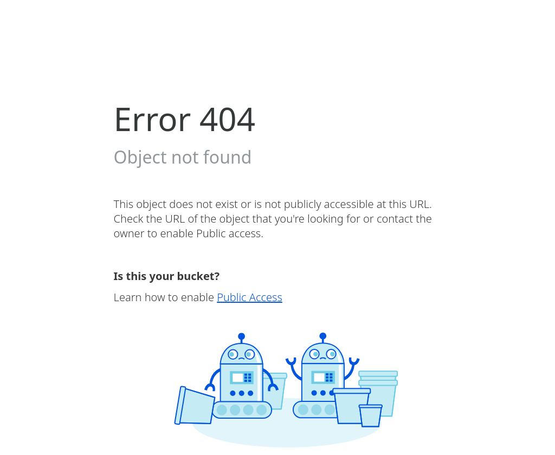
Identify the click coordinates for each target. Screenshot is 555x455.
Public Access (249, 297)
